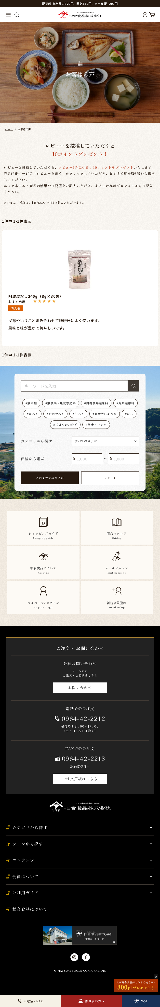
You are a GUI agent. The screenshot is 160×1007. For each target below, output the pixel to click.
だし (130, 414)
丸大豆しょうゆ (105, 414)
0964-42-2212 (83, 718)
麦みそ (33, 414)
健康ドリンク (97, 424)
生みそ (79, 414)
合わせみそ (57, 414)
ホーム (9, 129)
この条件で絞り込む (50, 478)
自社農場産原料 (97, 403)
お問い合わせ (80, 687)
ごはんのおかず (66, 424)
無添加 (32, 403)
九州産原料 (126, 403)
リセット (110, 478)
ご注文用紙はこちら (79, 778)
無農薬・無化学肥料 (61, 403)
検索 (133, 386)
